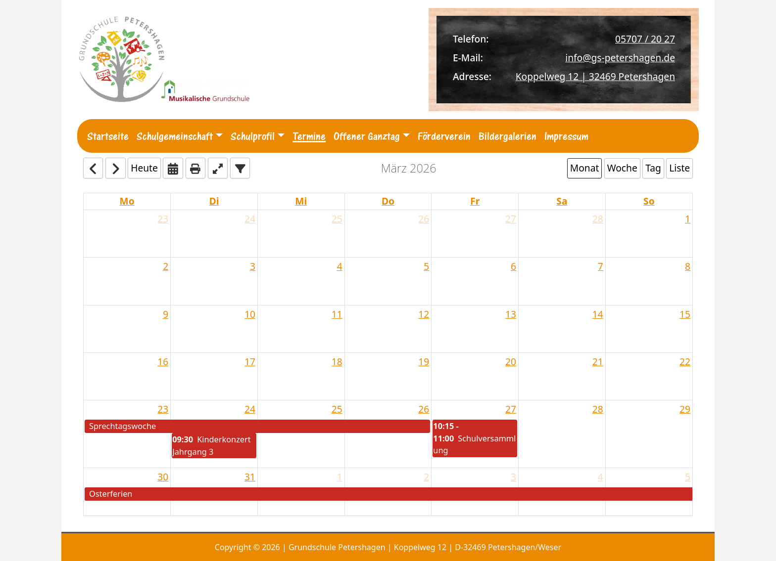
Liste (679, 167)
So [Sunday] (649, 201)
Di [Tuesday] (214, 201)
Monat (584, 167)
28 (597, 218)
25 (337, 218)
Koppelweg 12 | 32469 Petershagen (595, 76)
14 (597, 314)
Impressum (566, 136)
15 (684, 314)
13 (510, 314)
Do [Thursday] (388, 201)
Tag (653, 167)
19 (423, 361)
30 (162, 476)
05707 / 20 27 (645, 38)
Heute (144, 167)
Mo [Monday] (127, 201)
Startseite (108, 136)
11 (337, 314)
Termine (309, 136)
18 (337, 361)
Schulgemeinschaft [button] (175, 136)
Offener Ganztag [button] (367, 136)
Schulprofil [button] (253, 136)
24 (249, 218)
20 (510, 361)
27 (510, 218)
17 (249, 361)
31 (249, 476)
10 (249, 314)
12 (423, 314)
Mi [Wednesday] (301, 201)
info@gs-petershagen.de (620, 57)
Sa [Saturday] (561, 201)
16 (162, 361)
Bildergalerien (507, 136)
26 (423, 218)
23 (162, 218)
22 (684, 361)
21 (597, 361)
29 (684, 409)
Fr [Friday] (475, 201)
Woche (622, 167)
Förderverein (444, 136)
